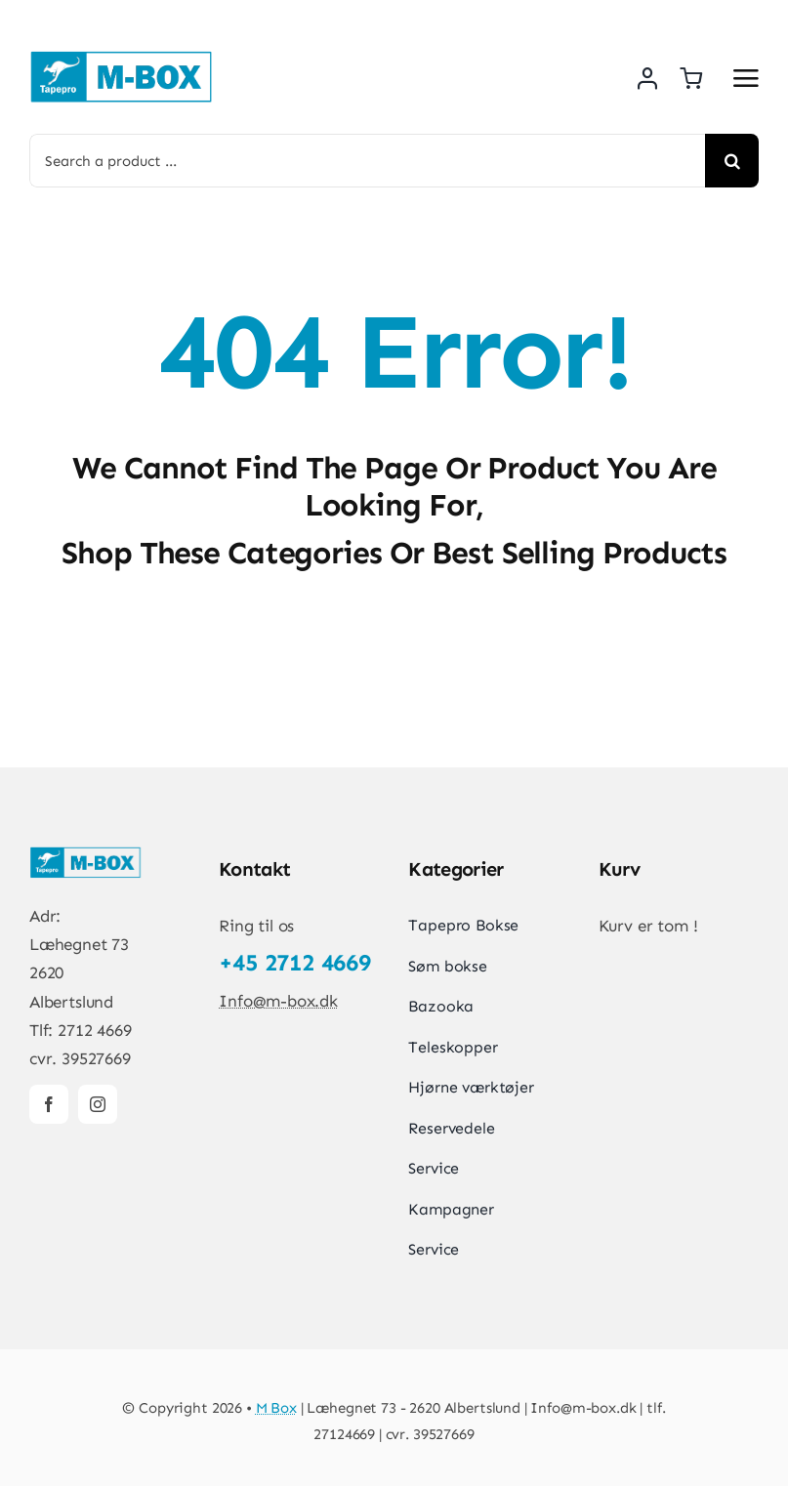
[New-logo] (122, 56)
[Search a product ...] (367, 160)
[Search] (732, 160)
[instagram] (97, 1104)
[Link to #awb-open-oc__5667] (746, 78)
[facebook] (48, 1104)
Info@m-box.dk (278, 1001)
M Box (276, 1408)
